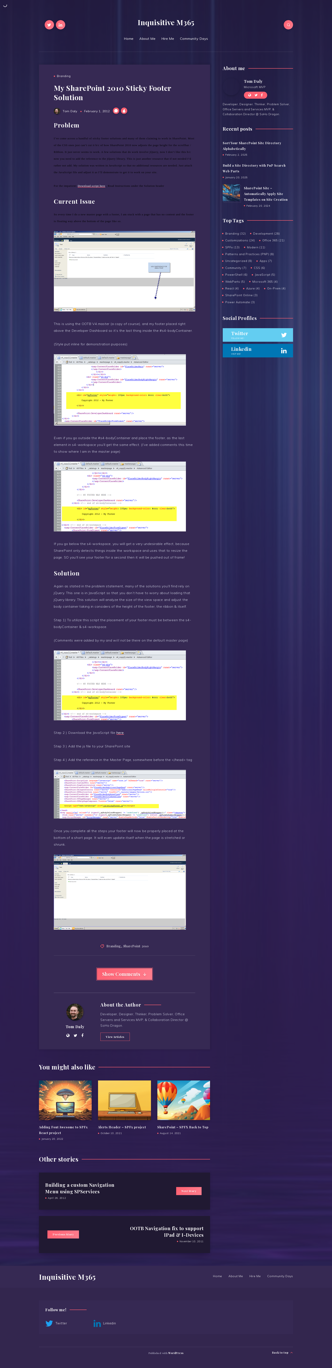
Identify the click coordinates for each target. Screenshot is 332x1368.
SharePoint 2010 (136, 946)
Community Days (194, 38)
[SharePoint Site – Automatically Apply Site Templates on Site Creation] (231, 192)
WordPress (176, 1353)
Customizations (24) (240, 240)
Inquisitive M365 (166, 22)
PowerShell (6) (236, 274)
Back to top (282, 1353)
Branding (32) (235, 233)
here (120, 732)
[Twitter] (49, 24)
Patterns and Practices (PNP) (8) (249, 254)
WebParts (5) (235, 281)
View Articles (115, 1037)
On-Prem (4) (276, 288)
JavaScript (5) (265, 274)
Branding (64, 76)
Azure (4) (253, 288)
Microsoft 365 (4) (265, 281)
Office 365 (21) (273, 240)
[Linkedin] (60, 24)
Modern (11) (256, 247)
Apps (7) (266, 261)
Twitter (56, 1323)
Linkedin (105, 1323)
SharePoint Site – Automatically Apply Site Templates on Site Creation (266, 194)
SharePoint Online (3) (241, 295)
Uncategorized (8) (238, 261)
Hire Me (167, 38)
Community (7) (235, 268)
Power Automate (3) (240, 302)
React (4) (232, 288)
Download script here (91, 185)
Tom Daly (75, 1026)
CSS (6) (259, 268)
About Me (147, 38)
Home (129, 38)
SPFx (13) (232, 247)
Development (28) (266, 233)
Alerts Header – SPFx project (122, 1127)
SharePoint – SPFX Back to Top (183, 1127)
